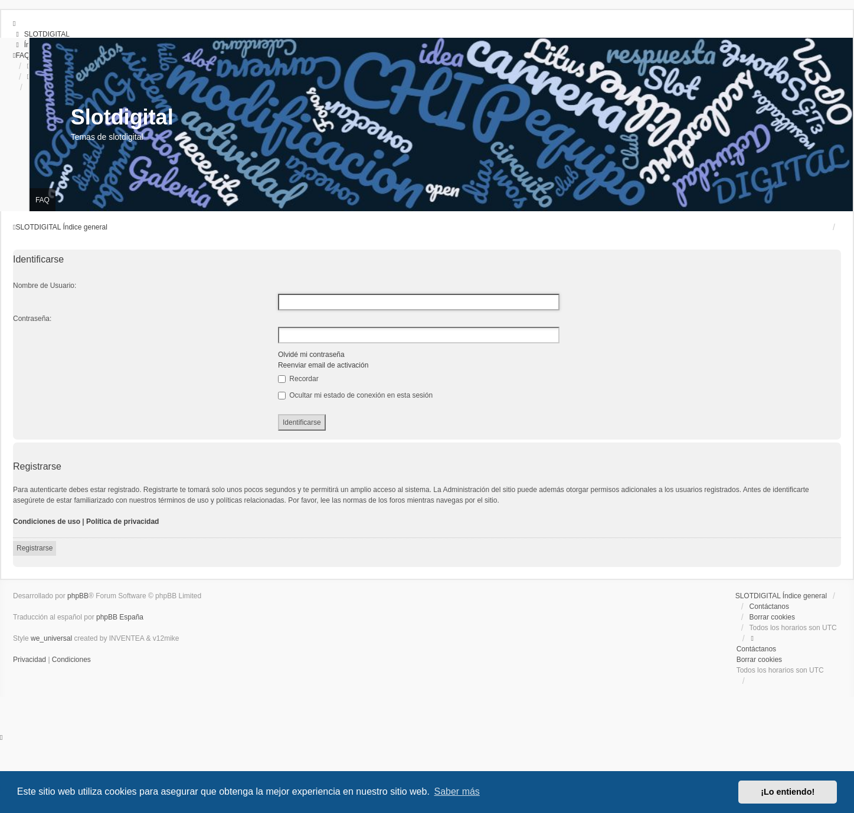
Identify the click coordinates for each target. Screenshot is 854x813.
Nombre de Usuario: (44, 285)
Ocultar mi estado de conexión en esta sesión (355, 395)
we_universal (51, 638)
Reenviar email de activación (323, 365)
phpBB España (119, 617)
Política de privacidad (122, 521)
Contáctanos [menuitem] (769, 606)
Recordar (298, 379)
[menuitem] (41, 34)
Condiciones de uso (46, 521)
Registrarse (35, 548)
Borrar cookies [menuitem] (772, 617)
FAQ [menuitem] (42, 200)
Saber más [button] (457, 791)
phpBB (78, 596)
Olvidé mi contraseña (311, 354)
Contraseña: (32, 318)
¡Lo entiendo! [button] (787, 791)
